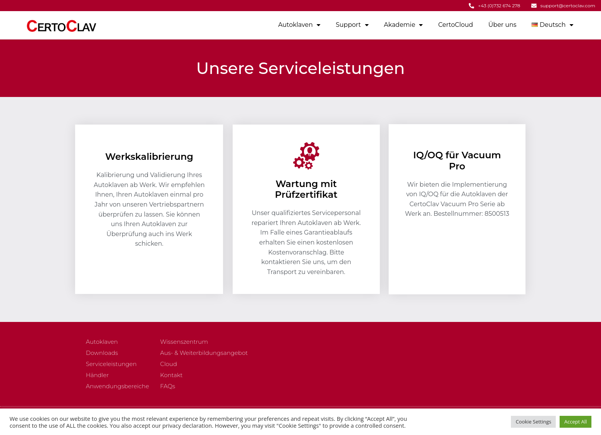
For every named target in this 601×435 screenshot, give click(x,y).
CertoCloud (455, 24)
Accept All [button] (575, 421)
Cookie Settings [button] (533, 421)
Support (352, 25)
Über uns (502, 24)
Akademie (403, 25)
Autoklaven (299, 25)
